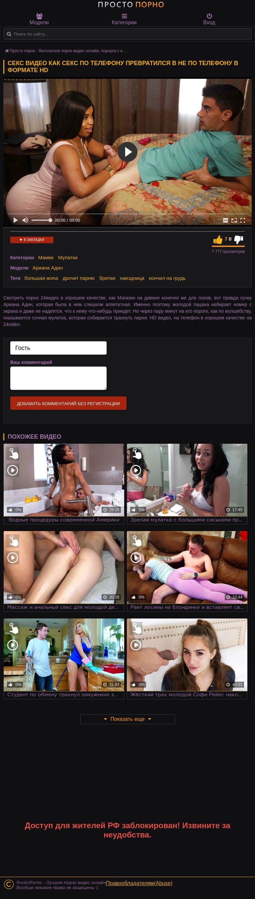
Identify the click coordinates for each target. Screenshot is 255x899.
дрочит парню (78, 278)
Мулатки (67, 257)
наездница (132, 278)
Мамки (45, 257)
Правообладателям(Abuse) (139, 883)
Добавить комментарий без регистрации (68, 403)
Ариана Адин (48, 268)
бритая (107, 278)
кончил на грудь (167, 278)
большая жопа (41, 278)
